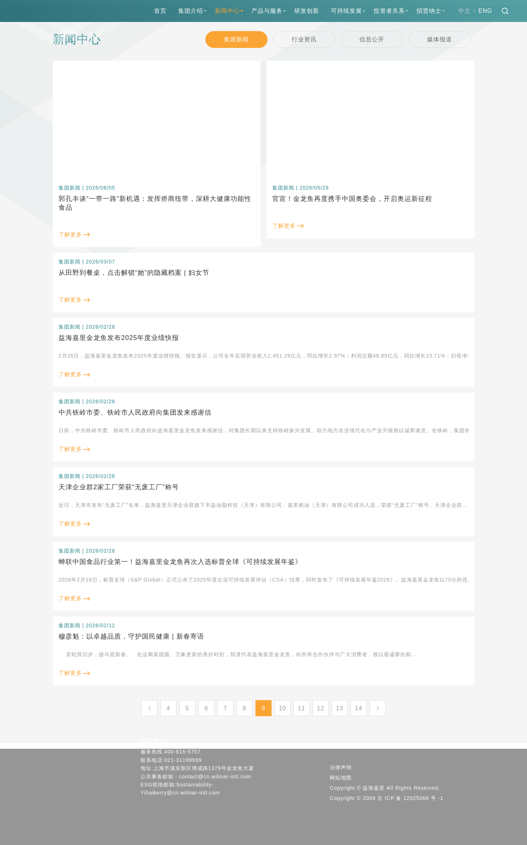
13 (339, 708)
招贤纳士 (428, 11)
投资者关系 (389, 11)
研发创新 (306, 11)
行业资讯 (304, 39)
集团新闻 (236, 39)
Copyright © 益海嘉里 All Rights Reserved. (385, 788)
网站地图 (341, 778)
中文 (464, 11)
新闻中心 (227, 11)
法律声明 (341, 767)
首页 (160, 11)
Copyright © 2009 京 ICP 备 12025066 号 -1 (386, 798)
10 (282, 708)
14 (358, 708)
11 (301, 708)
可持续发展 (346, 11)
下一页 (378, 708)
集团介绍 (190, 11)
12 (320, 708)
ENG (485, 11)
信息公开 (371, 39)
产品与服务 (267, 11)
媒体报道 (439, 39)
